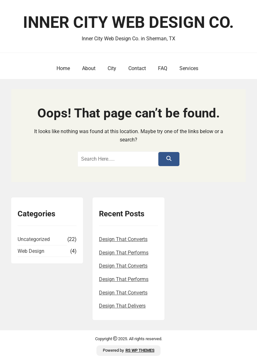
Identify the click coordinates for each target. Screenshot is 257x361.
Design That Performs (123, 253)
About (87, 68)
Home (62, 68)
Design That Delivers (122, 306)
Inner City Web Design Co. (128, 22)
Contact (136, 68)
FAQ (161, 68)
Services (187, 68)
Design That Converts (123, 239)
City (110, 68)
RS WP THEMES (140, 350)
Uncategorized (34, 239)
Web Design (31, 251)
